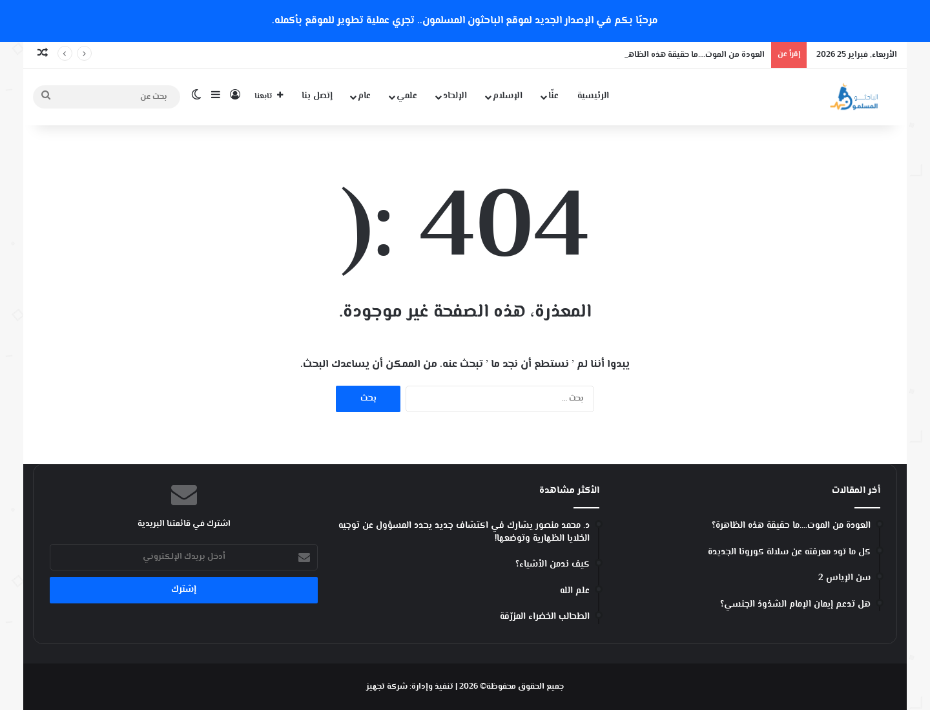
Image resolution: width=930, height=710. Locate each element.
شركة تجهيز (387, 686)
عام (364, 96)
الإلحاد (455, 96)
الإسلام (507, 96)
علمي (407, 96)
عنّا (553, 96)
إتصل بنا (317, 96)
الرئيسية (593, 96)
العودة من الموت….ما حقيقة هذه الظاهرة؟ (691, 54)
